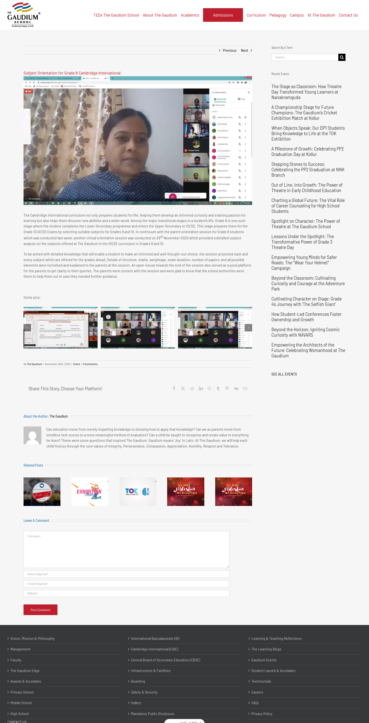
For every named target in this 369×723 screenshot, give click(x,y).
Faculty (16, 659)
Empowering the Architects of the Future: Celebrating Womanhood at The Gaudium (308, 350)
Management (20, 649)
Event (76, 364)
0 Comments (90, 364)
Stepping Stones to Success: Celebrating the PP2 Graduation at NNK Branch (307, 169)
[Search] (341, 57)
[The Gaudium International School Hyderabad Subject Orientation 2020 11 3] (215, 328)
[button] (27, 327)
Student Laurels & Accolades (273, 670)
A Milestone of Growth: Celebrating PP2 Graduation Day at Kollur (307, 151)
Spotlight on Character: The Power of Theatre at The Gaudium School (305, 223)
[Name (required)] (126, 574)
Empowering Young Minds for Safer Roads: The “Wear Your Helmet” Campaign (304, 262)
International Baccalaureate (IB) (155, 638)
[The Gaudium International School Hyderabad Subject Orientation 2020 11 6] (138, 140)
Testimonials (261, 681)
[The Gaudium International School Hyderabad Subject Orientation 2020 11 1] (61, 328)
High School (19, 713)
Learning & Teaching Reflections (276, 638)
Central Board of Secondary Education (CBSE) (165, 659)
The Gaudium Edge (25, 670)
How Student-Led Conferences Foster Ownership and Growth (306, 316)
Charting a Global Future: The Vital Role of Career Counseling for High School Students (308, 205)
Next (244, 50)
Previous (230, 50)
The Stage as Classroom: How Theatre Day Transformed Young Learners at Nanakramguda (306, 91)
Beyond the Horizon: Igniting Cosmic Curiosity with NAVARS (305, 332)
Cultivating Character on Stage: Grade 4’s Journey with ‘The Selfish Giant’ (306, 301)
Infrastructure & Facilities (151, 670)
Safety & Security (144, 692)
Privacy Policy (261, 713)
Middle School (21, 702)
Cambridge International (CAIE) (154, 649)
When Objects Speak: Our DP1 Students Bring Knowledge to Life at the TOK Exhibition (308, 133)
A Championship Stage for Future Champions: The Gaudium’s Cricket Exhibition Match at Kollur (304, 112)
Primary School (21, 692)
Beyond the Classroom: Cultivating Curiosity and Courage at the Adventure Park (308, 283)
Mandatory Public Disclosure (152, 713)
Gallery (136, 702)
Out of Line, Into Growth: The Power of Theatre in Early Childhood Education (307, 187)
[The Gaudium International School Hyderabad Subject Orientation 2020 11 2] (138, 328)
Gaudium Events (264, 659)
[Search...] (304, 57)
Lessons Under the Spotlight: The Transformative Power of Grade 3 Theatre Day (302, 241)
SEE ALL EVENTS (284, 374)
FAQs (255, 702)
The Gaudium (34, 364)
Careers (257, 692)
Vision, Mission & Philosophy (32, 638)
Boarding (138, 681)
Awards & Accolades (25, 681)
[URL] (126, 593)
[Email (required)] (126, 583)
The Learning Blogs (266, 649)
